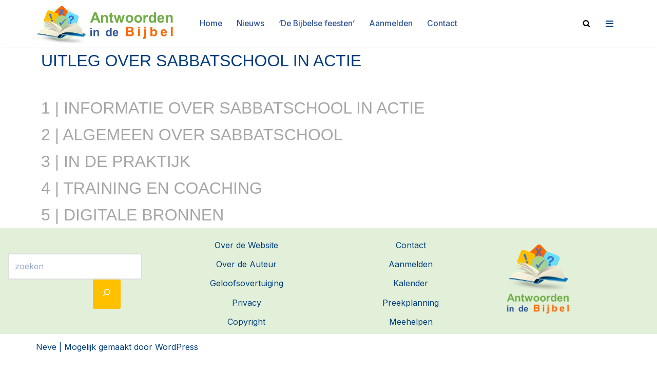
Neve (46, 356)
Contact (446, 23)
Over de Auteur (246, 274)
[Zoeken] (586, 23)
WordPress (176, 356)
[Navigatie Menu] (608, 23)
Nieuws (248, 23)
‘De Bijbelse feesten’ (317, 23)
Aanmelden (394, 23)
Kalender (410, 293)
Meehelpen (411, 331)
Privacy (246, 312)
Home (208, 23)
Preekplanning (410, 312)
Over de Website (246, 255)
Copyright (246, 331)
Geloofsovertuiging (246, 293)
